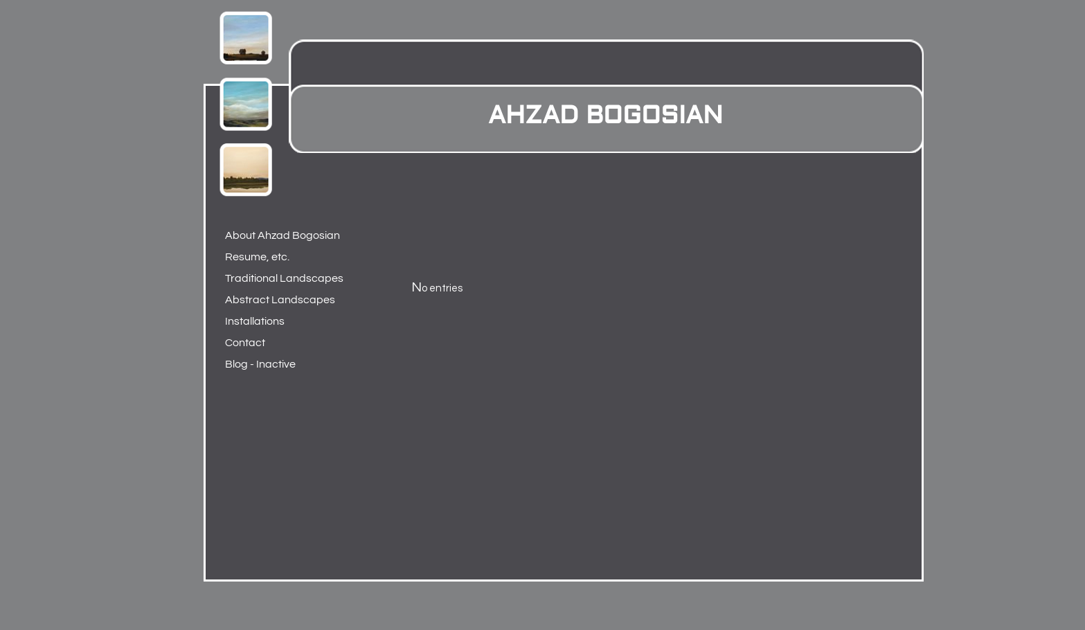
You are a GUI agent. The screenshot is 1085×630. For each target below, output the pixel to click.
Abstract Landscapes (280, 299)
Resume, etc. (257, 256)
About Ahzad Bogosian (281, 235)
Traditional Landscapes (281, 278)
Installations (255, 321)
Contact (245, 342)
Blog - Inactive (260, 364)
